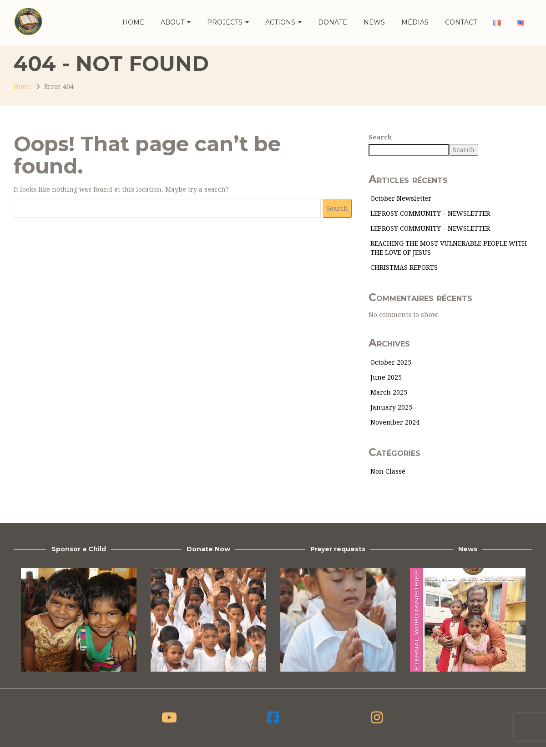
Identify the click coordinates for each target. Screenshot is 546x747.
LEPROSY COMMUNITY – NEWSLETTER (430, 213)
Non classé (387, 471)
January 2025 (391, 407)
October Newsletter (400, 198)
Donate (332, 22)
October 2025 (390, 362)
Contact (461, 22)
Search (380, 137)
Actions (283, 22)
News (374, 22)
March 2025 (388, 392)
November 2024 (395, 422)
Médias (415, 22)
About (176, 22)
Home (133, 22)
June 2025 (386, 377)
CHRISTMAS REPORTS (404, 267)
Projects (228, 22)
